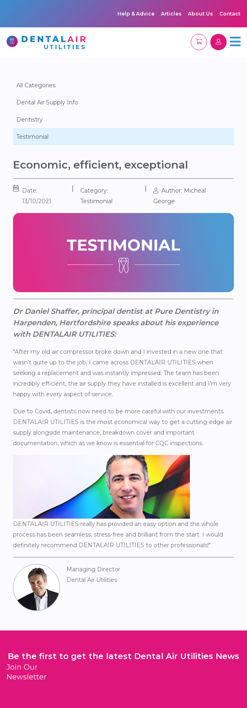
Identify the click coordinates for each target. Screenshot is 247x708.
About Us (200, 14)
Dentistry (29, 119)
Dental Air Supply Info (47, 102)
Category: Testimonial (96, 196)
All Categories (35, 85)
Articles (171, 14)
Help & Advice (135, 14)
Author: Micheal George (179, 196)
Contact (229, 14)
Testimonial (32, 136)
